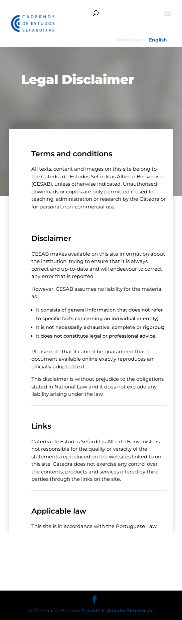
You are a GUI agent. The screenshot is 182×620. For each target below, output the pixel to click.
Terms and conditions (71, 153)
